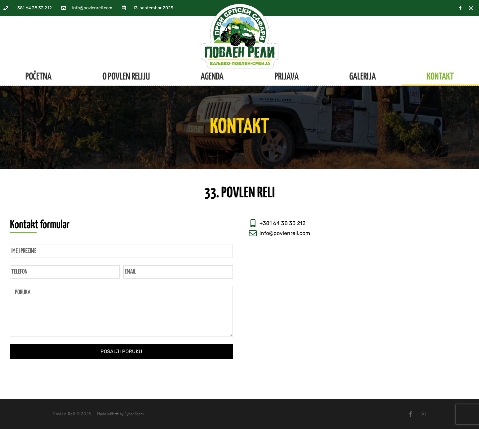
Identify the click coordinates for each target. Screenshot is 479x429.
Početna (38, 77)
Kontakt (440, 77)
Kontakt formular (40, 225)
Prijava (286, 77)
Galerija (362, 77)
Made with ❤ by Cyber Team (120, 413)
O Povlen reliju (126, 77)
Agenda (212, 77)
